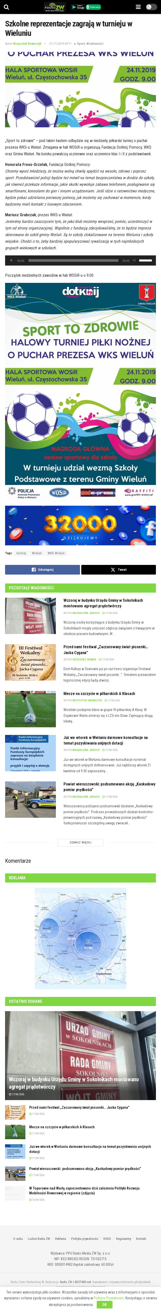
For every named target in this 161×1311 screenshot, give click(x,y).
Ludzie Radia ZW (39, 1239)
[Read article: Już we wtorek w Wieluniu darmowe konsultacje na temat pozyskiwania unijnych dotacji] (30, 753)
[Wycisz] (134, 260)
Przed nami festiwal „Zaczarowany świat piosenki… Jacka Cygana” (79, 1107)
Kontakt (141, 1239)
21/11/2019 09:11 (60, 43)
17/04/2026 (110, 613)
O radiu (18, 1239)
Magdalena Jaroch (86, 613)
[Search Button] (6, 7)
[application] (80, 260)
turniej (21, 553)
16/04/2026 (36, 1199)
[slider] (73, 260)
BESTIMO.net (83, 1282)
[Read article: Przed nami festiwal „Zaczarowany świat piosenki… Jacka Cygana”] (30, 662)
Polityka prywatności (84, 1239)
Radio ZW (66, 1282)
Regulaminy (123, 1239)
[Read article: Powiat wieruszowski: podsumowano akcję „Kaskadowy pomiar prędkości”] (30, 799)
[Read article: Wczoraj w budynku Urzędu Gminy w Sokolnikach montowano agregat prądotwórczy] (30, 616)
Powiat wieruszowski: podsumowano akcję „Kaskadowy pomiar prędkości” (85, 1169)
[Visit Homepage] (55, 7)
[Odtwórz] (11, 260)
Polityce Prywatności (109, 1298)
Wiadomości (95, 43)
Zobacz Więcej (81, 842)
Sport (81, 43)
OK (104, 1305)
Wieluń (37, 553)
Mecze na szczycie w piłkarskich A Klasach (99, 693)
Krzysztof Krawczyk (27, 43)
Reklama (60, 1239)
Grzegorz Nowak (84, 659)
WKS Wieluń (56, 553)
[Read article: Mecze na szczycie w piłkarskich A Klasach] (30, 709)
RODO (107, 1239)
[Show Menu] (138, 7)
